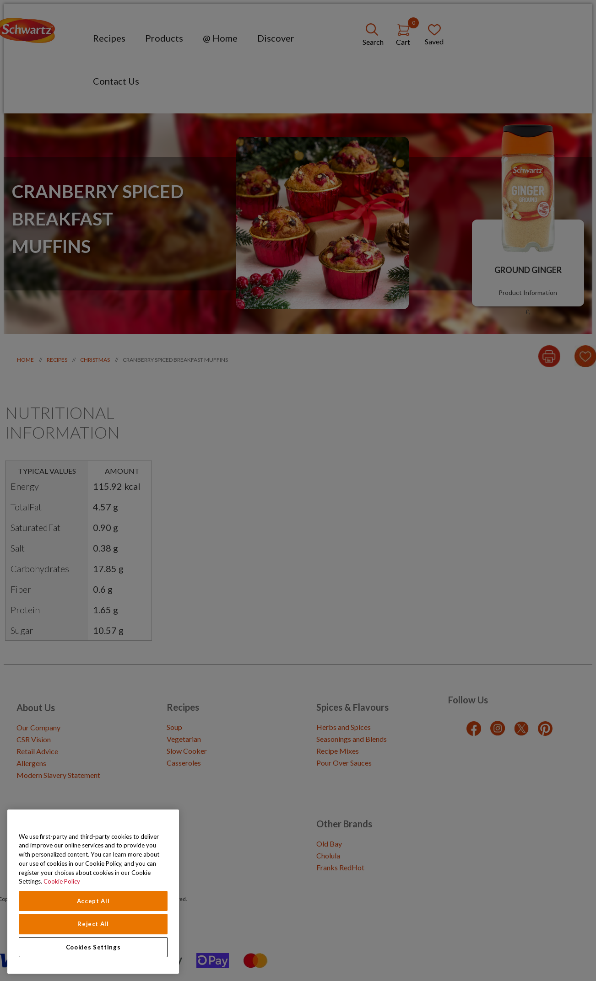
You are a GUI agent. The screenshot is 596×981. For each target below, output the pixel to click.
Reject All (93, 923)
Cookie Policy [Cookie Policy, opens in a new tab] (61, 881)
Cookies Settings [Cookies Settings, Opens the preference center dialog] (93, 947)
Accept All (93, 901)
